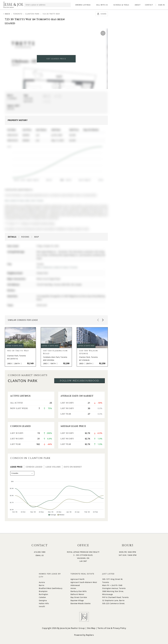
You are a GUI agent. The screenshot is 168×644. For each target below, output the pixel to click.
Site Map (91, 628)
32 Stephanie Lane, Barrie (113, 600)
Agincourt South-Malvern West (84, 582)
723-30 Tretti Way (51, 14)
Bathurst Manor (77, 594)
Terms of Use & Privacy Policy (112, 628)
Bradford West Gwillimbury (50, 588)
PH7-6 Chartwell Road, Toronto (115, 597)
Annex (73, 588)
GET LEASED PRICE (56, 59)
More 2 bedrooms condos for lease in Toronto (57, 267)
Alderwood (75, 585)
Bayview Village (77, 600)
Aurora (42, 582)
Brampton (43, 591)
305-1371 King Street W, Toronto (112, 580)
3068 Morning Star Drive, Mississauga (113, 592)
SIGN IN (161, 5)
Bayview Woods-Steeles (81, 603)
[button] (101, 59)
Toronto (17, 14)
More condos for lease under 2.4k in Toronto (24, 200)
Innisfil (42, 606)
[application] (54, 162)
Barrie (41, 585)
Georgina (43, 600)
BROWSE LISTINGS (83, 5)
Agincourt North (78, 579)
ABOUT (138, 5)
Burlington (43, 594)
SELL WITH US (102, 5)
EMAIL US (40, 555)
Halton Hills (44, 603)
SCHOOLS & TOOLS (121, 5)
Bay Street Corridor (79, 597)
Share (101, 14)
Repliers (90, 635)
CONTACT (149, 5)
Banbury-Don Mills (79, 591)
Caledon (42, 597)
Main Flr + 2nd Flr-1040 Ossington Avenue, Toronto (114, 586)
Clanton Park (32, 14)
